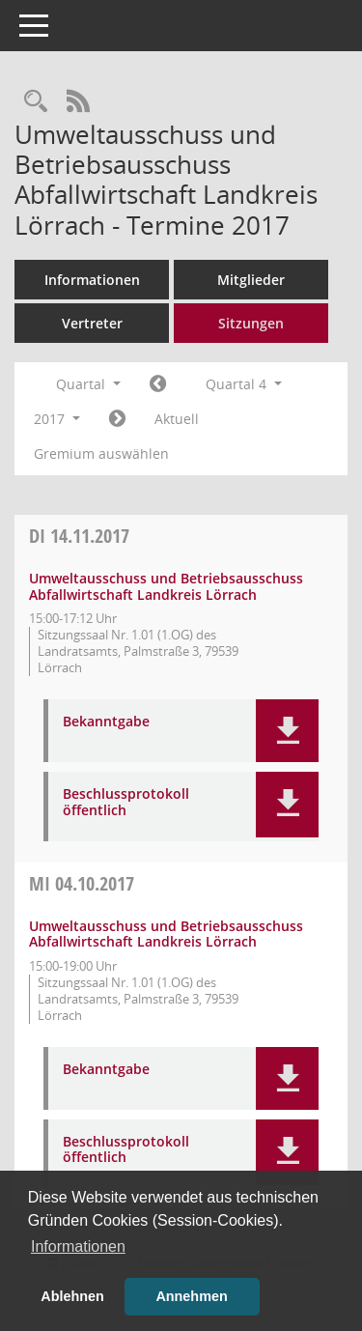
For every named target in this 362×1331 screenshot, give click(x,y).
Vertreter (92, 323)
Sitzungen (251, 323)
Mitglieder (251, 279)
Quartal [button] (88, 384)
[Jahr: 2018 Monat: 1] (117, 419)
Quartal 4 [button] (244, 384)
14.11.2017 (79, 536)
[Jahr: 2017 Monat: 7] (158, 384)
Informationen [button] (78, 1246)
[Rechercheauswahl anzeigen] (35, 102)
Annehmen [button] (191, 1296)
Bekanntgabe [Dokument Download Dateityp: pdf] (106, 722)
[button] (287, 730)
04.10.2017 (81, 883)
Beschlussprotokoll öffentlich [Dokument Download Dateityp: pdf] (126, 802)
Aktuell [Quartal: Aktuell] (176, 419)
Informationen (92, 279)
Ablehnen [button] (72, 1296)
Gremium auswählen (101, 453)
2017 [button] (57, 419)
